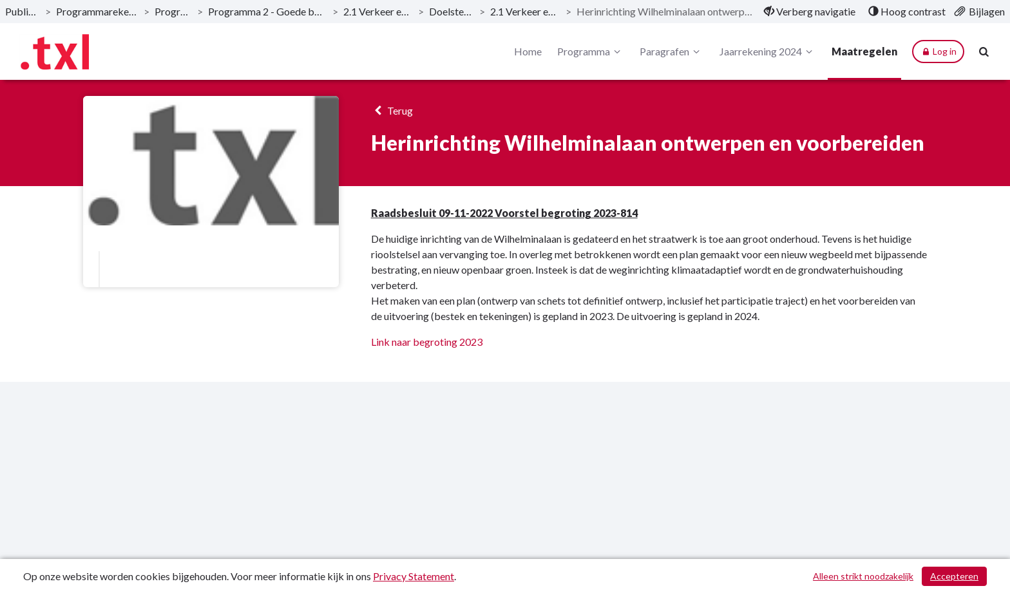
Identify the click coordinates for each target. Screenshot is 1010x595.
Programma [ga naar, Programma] (173, 11)
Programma (590, 51)
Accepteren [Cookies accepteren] (954, 576)
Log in (938, 51)
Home (528, 51)
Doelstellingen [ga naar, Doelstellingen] (451, 11)
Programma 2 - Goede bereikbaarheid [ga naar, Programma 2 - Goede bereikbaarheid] (267, 11)
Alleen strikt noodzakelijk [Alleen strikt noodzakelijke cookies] (863, 576)
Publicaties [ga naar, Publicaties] (22, 11)
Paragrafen (671, 51)
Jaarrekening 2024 (767, 51)
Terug (392, 110)
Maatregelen (864, 51)
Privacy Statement (413, 576)
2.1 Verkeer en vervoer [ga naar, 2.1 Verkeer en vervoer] (378, 11)
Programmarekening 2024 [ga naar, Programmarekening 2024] (97, 11)
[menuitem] (809, 11)
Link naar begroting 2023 (426, 341)
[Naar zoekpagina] (984, 51)
